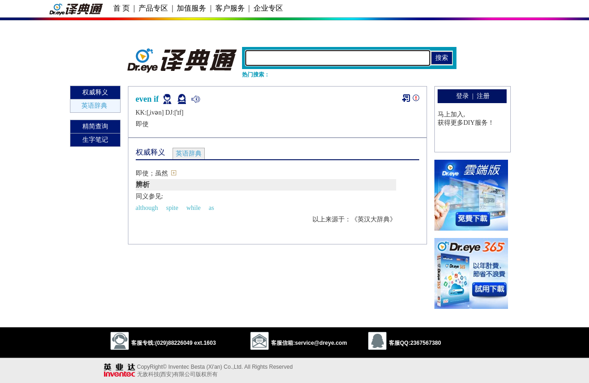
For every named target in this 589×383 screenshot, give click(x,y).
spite (172, 207)
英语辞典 (94, 105)
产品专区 (153, 8)
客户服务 (230, 8)
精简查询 (95, 126)
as (211, 207)
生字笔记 (95, 139)
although (147, 207)
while (193, 207)
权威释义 (95, 92)
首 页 (121, 8)
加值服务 (191, 8)
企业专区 (268, 8)
